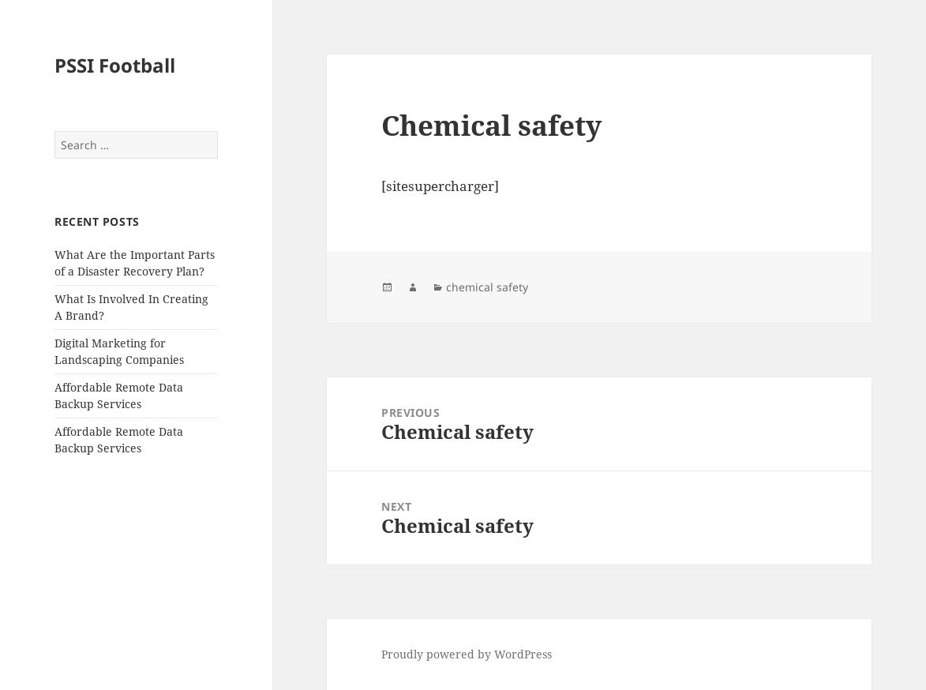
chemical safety (487, 286)
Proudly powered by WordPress (466, 654)
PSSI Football (114, 65)
